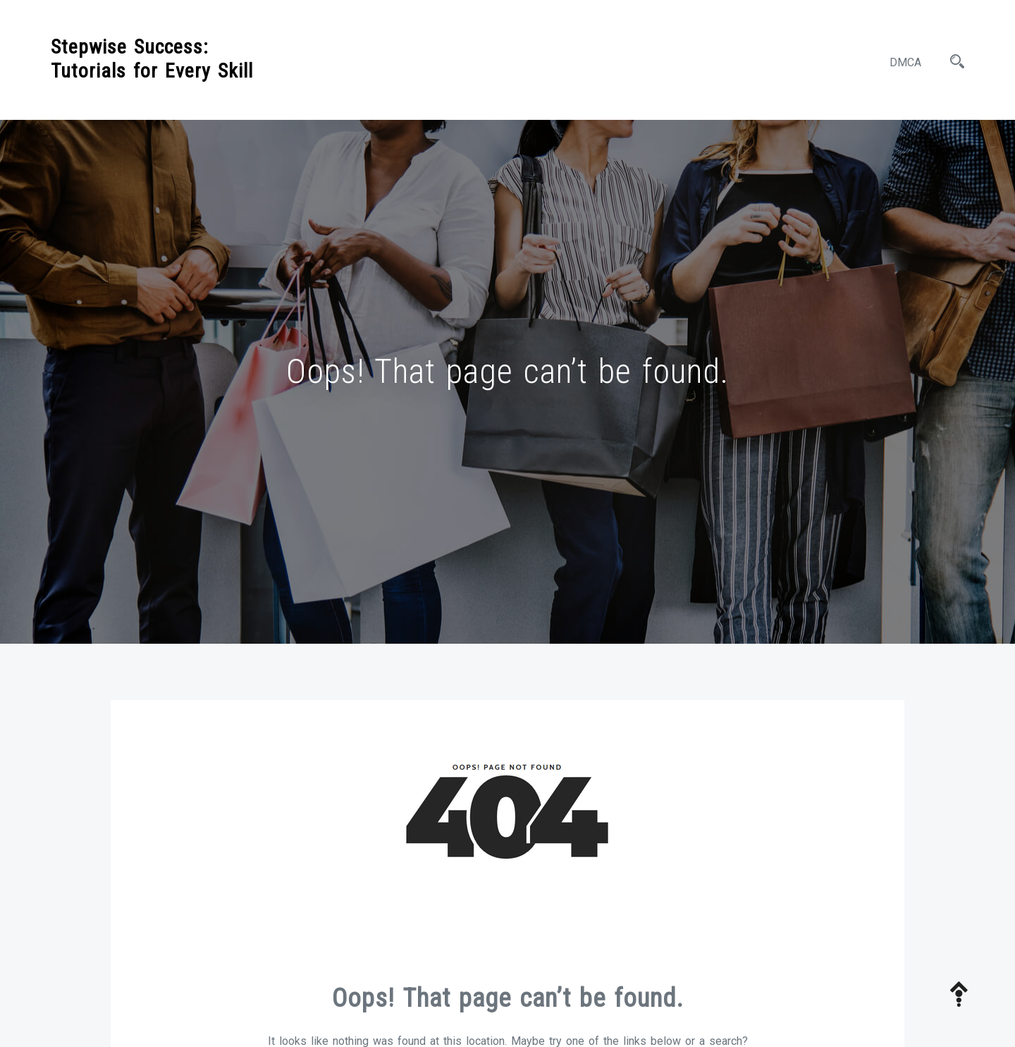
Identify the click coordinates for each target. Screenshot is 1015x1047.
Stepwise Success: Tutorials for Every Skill (152, 58)
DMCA (905, 62)
